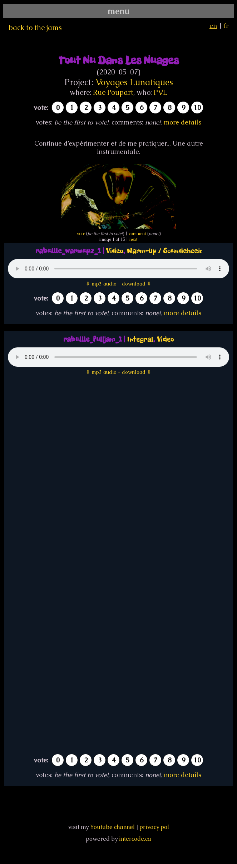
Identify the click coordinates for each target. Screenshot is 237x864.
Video (114, 250)
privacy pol (154, 827)
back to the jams (35, 27)
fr (226, 25)
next (133, 239)
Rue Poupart (113, 92)
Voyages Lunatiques (134, 82)
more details (182, 122)
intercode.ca (135, 839)
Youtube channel (112, 827)
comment (137, 233)
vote (81, 233)
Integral (140, 339)
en (213, 25)
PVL (160, 92)
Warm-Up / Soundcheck (164, 250)
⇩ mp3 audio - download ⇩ (118, 283)
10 (197, 107)
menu (118, 11)
